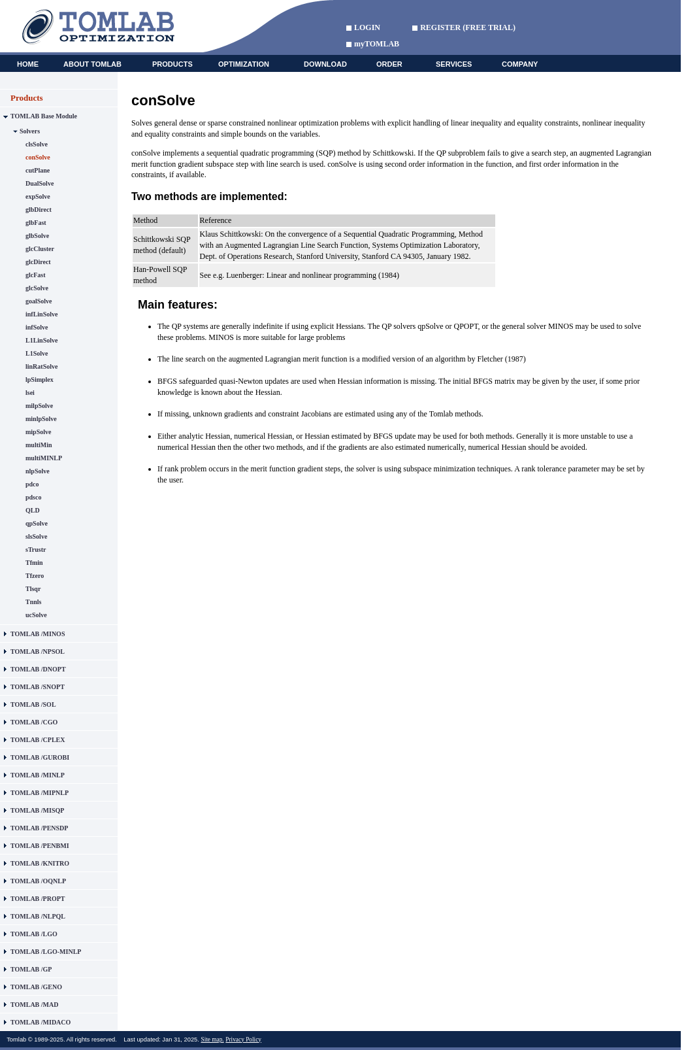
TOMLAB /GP (31, 969)
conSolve (37, 157)
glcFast (35, 275)
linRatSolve (41, 366)
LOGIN (367, 27)
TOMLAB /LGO (33, 934)
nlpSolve (37, 471)
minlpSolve (41, 418)
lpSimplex (39, 379)
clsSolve (36, 144)
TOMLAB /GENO (36, 987)
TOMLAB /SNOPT (37, 686)
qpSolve (36, 523)
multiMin (38, 445)
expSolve (37, 196)
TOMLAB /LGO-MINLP (45, 951)
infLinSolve (41, 314)
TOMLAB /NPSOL (37, 651)
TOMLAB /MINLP (37, 775)
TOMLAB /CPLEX (37, 739)
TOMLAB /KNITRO (39, 863)
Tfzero (34, 575)
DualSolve (39, 183)
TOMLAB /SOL (33, 704)
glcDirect (38, 261)
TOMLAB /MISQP (37, 810)
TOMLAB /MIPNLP (39, 792)
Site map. (212, 1039)
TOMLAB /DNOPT (38, 669)
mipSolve (38, 431)
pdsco (33, 497)
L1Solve (36, 353)
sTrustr (35, 549)
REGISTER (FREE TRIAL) (467, 27)
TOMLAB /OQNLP (38, 881)
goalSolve (38, 301)
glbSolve (37, 235)
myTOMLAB (376, 43)
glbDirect (38, 209)
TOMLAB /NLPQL (37, 916)
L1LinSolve (41, 340)
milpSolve (39, 405)
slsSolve (36, 536)
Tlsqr (33, 588)
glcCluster (39, 248)
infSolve (36, 327)
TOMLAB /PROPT (37, 898)
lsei (30, 392)
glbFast (35, 222)
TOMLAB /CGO (33, 722)
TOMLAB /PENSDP (39, 828)
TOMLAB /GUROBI (39, 757)
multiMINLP (43, 458)
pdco (32, 484)
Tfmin (34, 562)
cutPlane (37, 170)
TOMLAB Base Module (43, 116)
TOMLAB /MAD (34, 1004)
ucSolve (36, 614)
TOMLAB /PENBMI (39, 845)
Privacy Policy (243, 1039)
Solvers (30, 131)
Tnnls (33, 601)
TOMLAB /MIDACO (40, 1022)
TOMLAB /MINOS (37, 633)
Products (26, 98)
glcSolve (36, 288)
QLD (32, 510)
